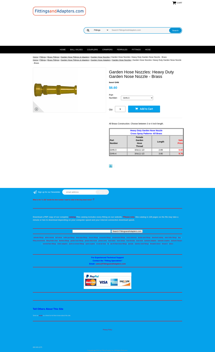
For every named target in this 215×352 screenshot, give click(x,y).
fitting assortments (39, 240)
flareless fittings (64, 240)
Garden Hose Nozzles (100, 57)
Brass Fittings (53, 57)
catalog (72, 217)
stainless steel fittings (142, 244)
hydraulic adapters (150, 240)
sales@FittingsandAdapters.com (111, 264)
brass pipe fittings (81, 237)
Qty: (111, 109)
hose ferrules (130, 240)
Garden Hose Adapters (100, 60)
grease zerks (102, 240)
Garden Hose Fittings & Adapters (75, 57)
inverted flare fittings (49, 244)
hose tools (139, 240)
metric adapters (62, 244)
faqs (179, 237)
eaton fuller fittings (171, 237)
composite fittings (105, 237)
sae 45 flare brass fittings (118, 244)
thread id (165, 244)
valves (171, 244)
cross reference (131, 237)
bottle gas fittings (69, 237)
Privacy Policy (107, 330)
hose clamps (121, 240)
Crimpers (107, 49)
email (40, 315)
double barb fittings (144, 237)
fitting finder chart (52, 240)
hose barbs (111, 240)
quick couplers (90, 244)
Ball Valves (76, 49)
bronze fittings (93, 237)
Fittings (136, 49)
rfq (108, 244)
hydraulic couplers (164, 240)
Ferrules (122, 49)
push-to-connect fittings (76, 244)
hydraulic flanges (176, 240)
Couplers (92, 49)
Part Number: (113, 96)
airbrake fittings (38, 237)
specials (130, 244)
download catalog (157, 237)
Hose (148, 49)
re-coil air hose (101, 244)
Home (63, 49)
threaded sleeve (155, 244)
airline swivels (49, 237)
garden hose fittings (76, 240)
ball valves (58, 237)
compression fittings (118, 237)
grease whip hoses (91, 240)
